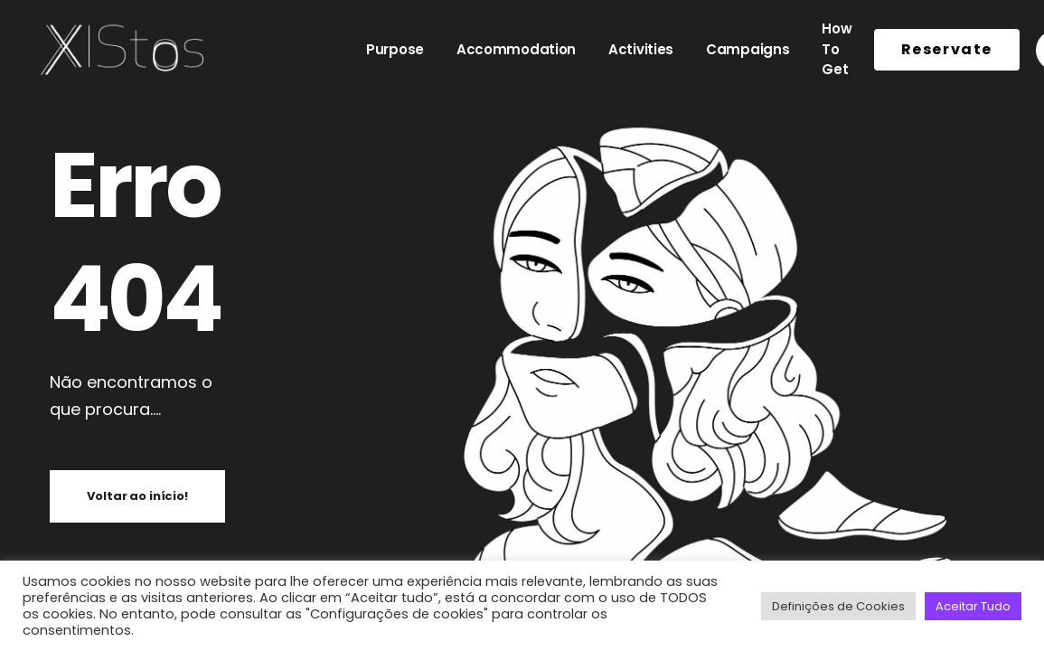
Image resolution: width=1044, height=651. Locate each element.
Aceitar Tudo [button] (973, 606)
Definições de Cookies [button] (838, 606)
